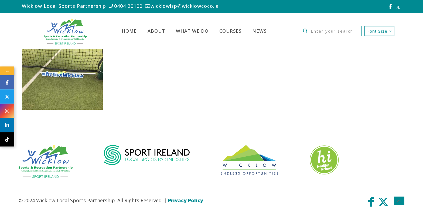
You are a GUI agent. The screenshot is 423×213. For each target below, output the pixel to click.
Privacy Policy (185, 200)
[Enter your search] (331, 31)
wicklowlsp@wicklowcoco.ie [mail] (185, 6)
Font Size (380, 31)
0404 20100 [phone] (128, 6)
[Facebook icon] (390, 7)
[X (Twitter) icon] (398, 7)
